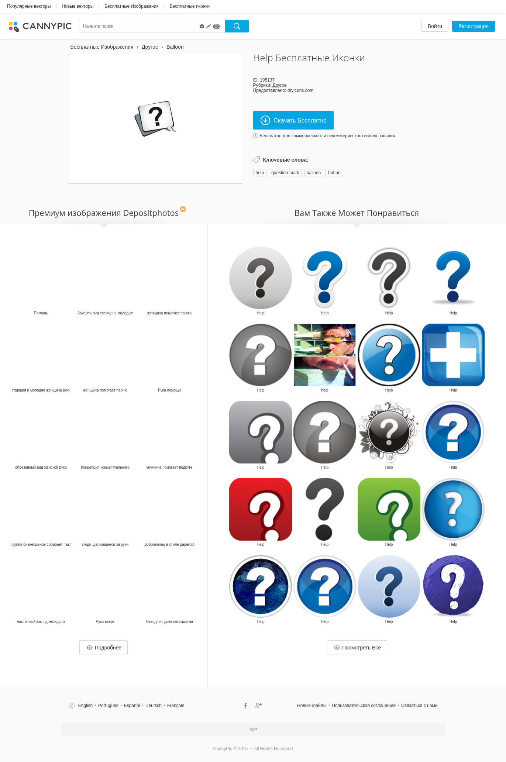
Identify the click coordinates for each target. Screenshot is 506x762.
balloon (314, 172)
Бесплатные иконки (190, 6)
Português (108, 705)
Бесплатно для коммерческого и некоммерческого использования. (328, 135)
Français (175, 705)
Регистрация (473, 26)
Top (253, 729)
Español (132, 705)
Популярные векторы (29, 6)
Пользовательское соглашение (364, 705)
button (334, 172)
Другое (280, 85)
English (85, 705)
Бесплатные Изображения (131, 6)
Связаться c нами (419, 705)
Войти (435, 26)
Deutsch (153, 705)
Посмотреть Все (357, 648)
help (260, 172)
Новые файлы (311, 705)
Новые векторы (77, 6)
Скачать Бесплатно (294, 120)
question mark (285, 172)
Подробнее (104, 648)
